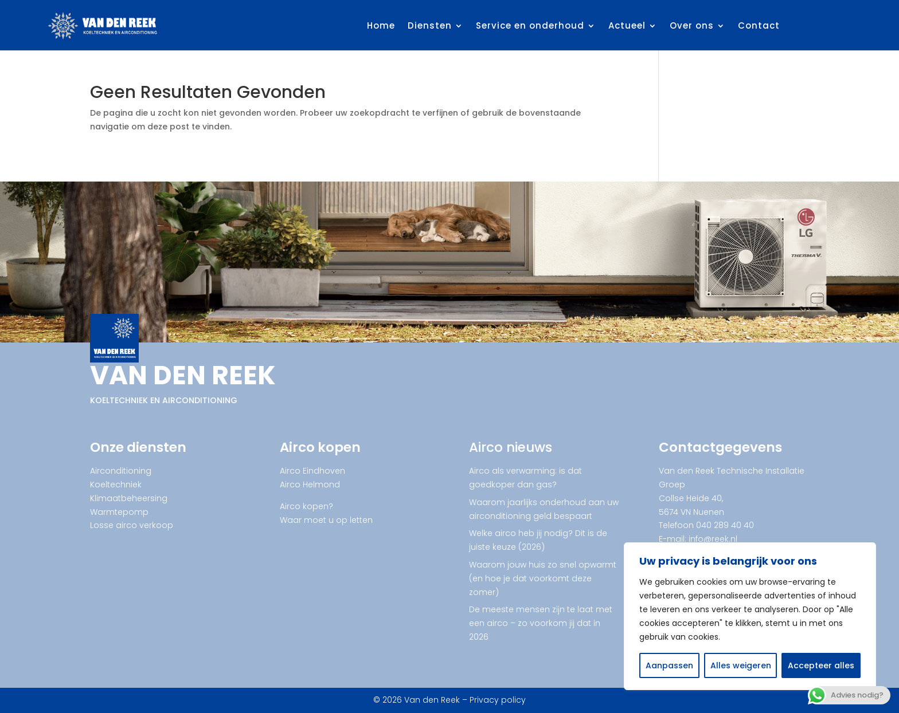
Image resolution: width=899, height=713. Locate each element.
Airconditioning (120, 470)
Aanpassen (669, 665)
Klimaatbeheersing (128, 498)
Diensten (430, 25)
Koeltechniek (116, 484)
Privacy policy (498, 700)
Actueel (627, 25)
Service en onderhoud (530, 25)
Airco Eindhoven (312, 470)
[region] (750, 616)
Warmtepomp (119, 512)
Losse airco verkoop (131, 525)
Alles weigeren (740, 665)
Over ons (692, 25)
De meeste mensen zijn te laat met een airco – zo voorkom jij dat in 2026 (540, 623)
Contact (759, 25)
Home (381, 25)
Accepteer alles (821, 665)
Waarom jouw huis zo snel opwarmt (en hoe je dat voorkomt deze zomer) (542, 578)
